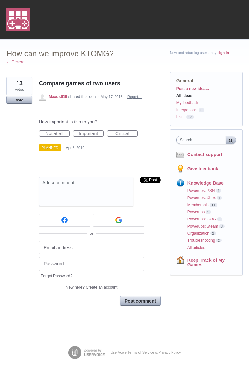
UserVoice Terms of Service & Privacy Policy (146, 352)
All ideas (184, 95)
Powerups (196, 212)
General (184, 80)
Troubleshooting (201, 240)
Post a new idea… (192, 88)
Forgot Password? (56, 276)
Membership (198, 205)
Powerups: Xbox (201, 198)
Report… (134, 97)
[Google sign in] (119, 220)
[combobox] (203, 140)
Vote (19, 100)
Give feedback (202, 168)
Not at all (57, 134)
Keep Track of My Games (206, 262)
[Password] (91, 264)
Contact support (204, 154)
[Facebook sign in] (64, 220)
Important (91, 134)
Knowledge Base (205, 183)
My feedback (187, 103)
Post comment (140, 300)
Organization (198, 233)
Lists (180, 117)
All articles (196, 247)
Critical (126, 134)
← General (15, 62)
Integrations (186, 110)
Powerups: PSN (201, 190)
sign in (223, 53)
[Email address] (91, 248)
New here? (91, 287)
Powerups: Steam (202, 226)
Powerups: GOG (201, 219)
